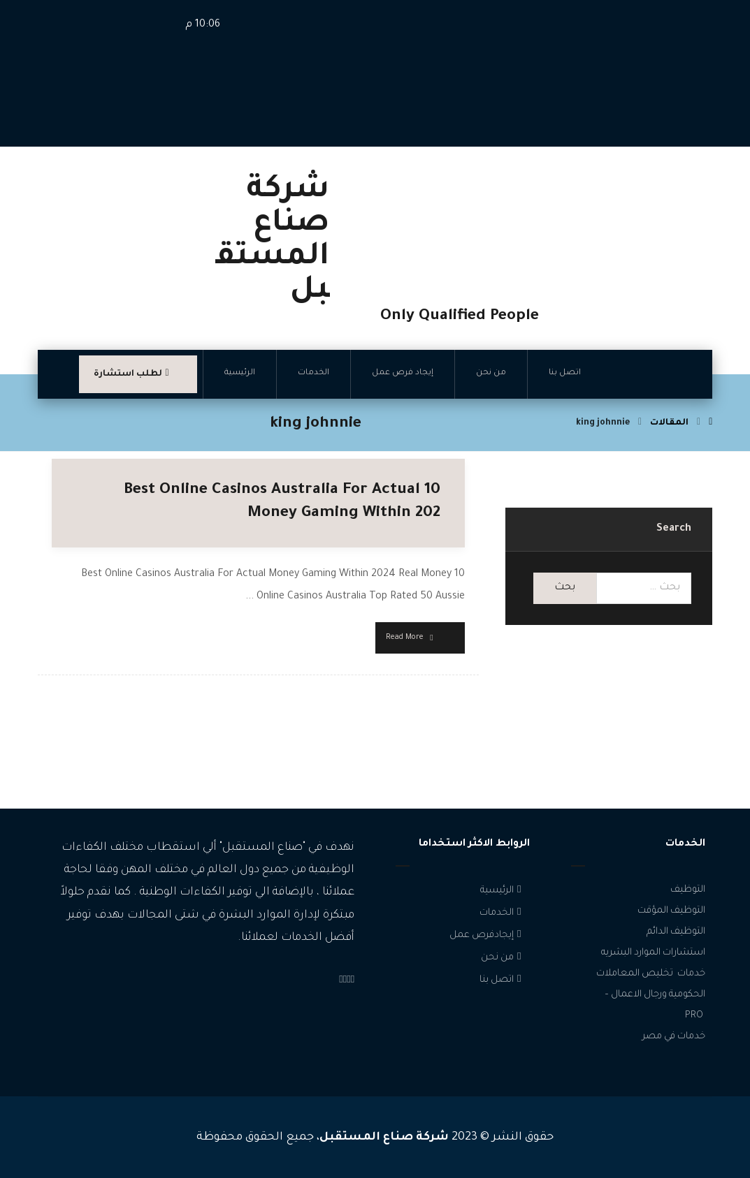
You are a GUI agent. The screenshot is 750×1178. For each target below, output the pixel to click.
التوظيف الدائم (676, 932)
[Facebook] (352, 980)
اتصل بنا (501, 980)
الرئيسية (502, 890)
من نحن (502, 957)
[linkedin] (340, 980)
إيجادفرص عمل (486, 935)
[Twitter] (345, 980)
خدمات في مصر (673, 1036)
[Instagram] (348, 980)
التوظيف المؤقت (671, 911)
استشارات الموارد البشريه (653, 953)
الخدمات (501, 913)
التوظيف (687, 890)
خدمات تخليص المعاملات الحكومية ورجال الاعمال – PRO (650, 995)
